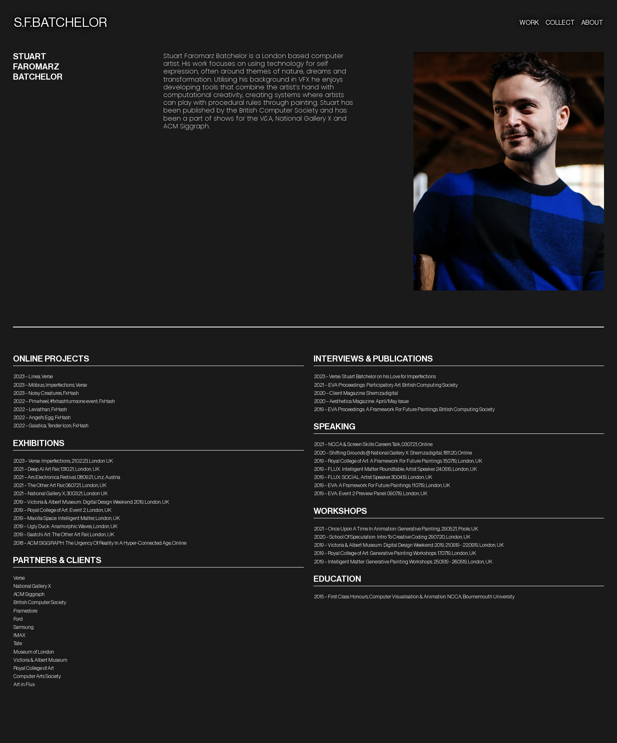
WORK (529, 22)
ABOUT (592, 22)
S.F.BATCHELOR (60, 22)
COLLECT (560, 22)
